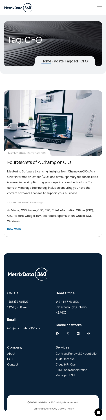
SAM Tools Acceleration (71, 370)
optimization (66, 216)
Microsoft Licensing (30, 202)
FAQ (10, 359)
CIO (9, 216)
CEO (40, 210)
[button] (98, 412)
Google (30, 216)
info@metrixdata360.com (24, 328)
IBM (38, 216)
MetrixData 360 (36, 153)
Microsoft (49, 216)
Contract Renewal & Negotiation (77, 354)
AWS (24, 210)
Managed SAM (65, 375)
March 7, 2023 (16, 153)
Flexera (19, 216)
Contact (12, 364)
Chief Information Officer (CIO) (72, 210)
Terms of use (40, 408)
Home (46, 61)
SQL (89, 216)
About (11, 354)
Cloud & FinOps (66, 364)
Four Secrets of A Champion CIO (39, 162)
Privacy (52, 408)
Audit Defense (65, 359)
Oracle (80, 216)
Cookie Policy (66, 408)
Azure (12, 202)
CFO (47, 210)
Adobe (14, 210)
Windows (13, 221)
